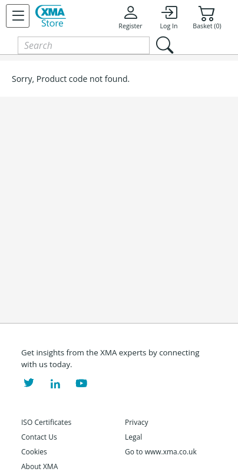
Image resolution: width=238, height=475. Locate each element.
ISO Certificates (46, 422)
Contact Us (39, 437)
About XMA (39, 466)
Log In (168, 17)
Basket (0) (207, 17)
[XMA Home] (50, 16)
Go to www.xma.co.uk (161, 452)
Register (130, 17)
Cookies (34, 452)
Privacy (136, 422)
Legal (133, 437)
